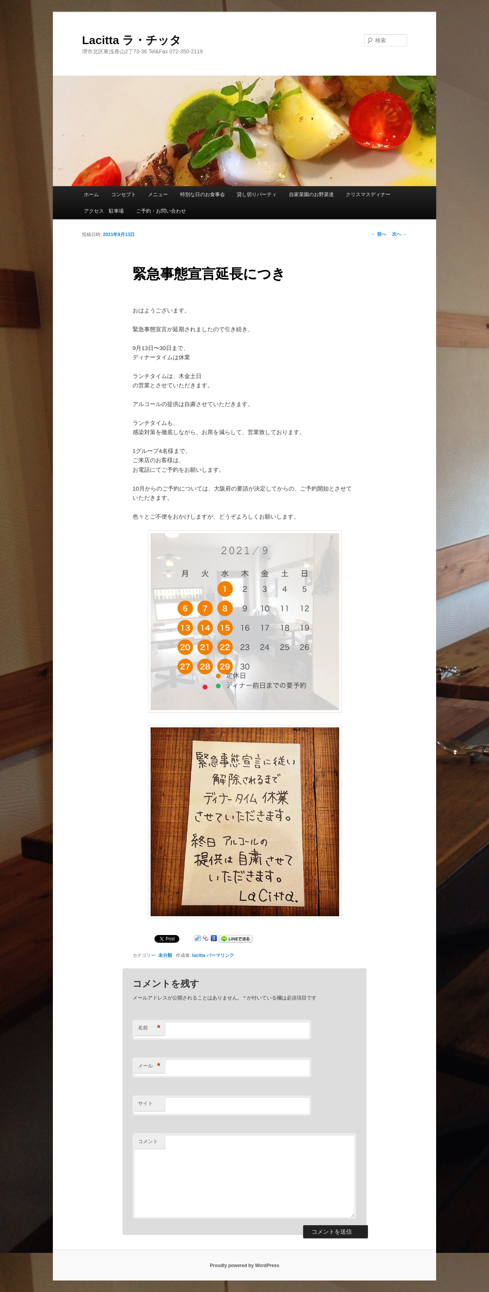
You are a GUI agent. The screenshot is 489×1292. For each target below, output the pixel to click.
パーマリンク (220, 955)
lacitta (198, 955)
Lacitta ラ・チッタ (131, 40)
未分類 (165, 955)
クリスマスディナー (368, 194)
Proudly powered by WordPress (244, 1265)
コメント (148, 1141)
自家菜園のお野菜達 (311, 194)
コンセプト (123, 194)
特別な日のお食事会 (202, 194)
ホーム (91, 194)
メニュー (158, 194)
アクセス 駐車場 (104, 211)
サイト (145, 1103)
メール (149, 1066)
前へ (378, 234)
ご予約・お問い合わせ (161, 211)
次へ (399, 234)
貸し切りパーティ (257, 194)
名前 (149, 1028)
